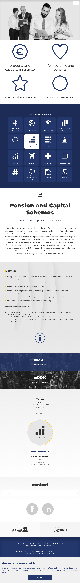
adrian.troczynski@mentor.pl (40, 464)
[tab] (40, 362)
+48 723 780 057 (40, 462)
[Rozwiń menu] (76, 3)
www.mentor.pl (40, 413)
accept (40, 578)
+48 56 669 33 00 (41, 411)
